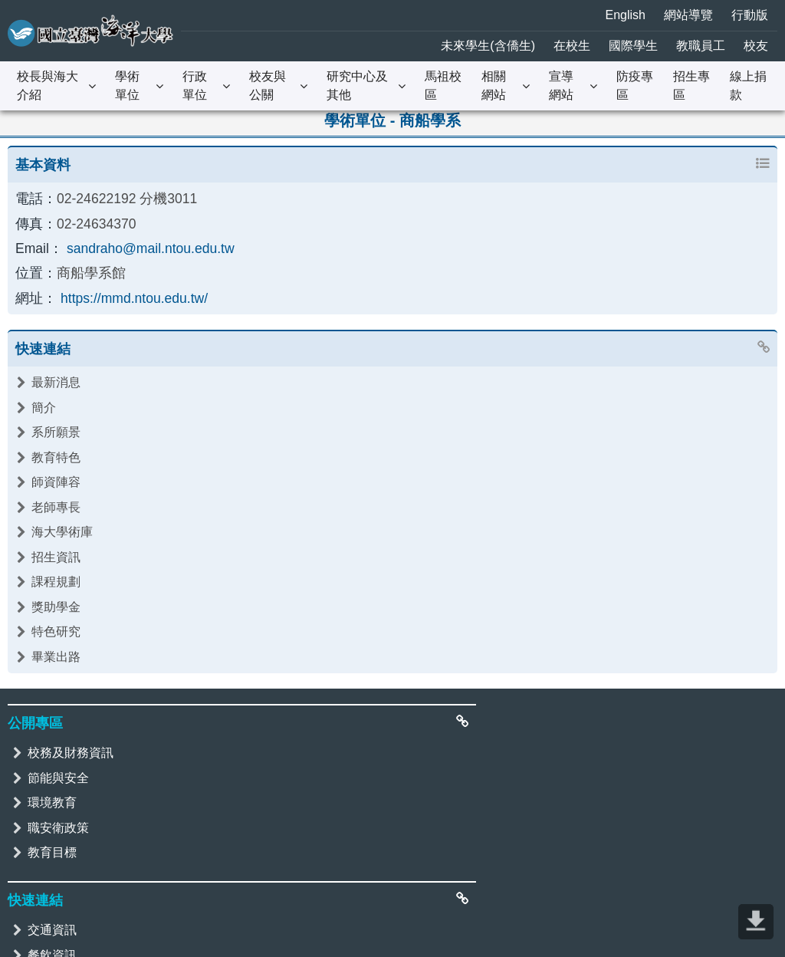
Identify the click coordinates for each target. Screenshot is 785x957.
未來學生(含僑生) (488, 45)
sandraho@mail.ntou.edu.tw (138, 241)
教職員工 (700, 45)
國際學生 (633, 45)
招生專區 (691, 85)
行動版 (749, 14)
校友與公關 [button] (267, 85)
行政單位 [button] (194, 85)
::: (9, 11)
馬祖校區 (443, 85)
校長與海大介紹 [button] (47, 85)
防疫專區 (634, 85)
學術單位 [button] (127, 85)
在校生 (571, 45)
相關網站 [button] (493, 85)
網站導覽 (688, 14)
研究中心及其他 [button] (357, 85)
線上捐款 (748, 85)
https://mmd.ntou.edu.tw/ (123, 287)
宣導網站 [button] (561, 85)
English (625, 14)
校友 (756, 45)
